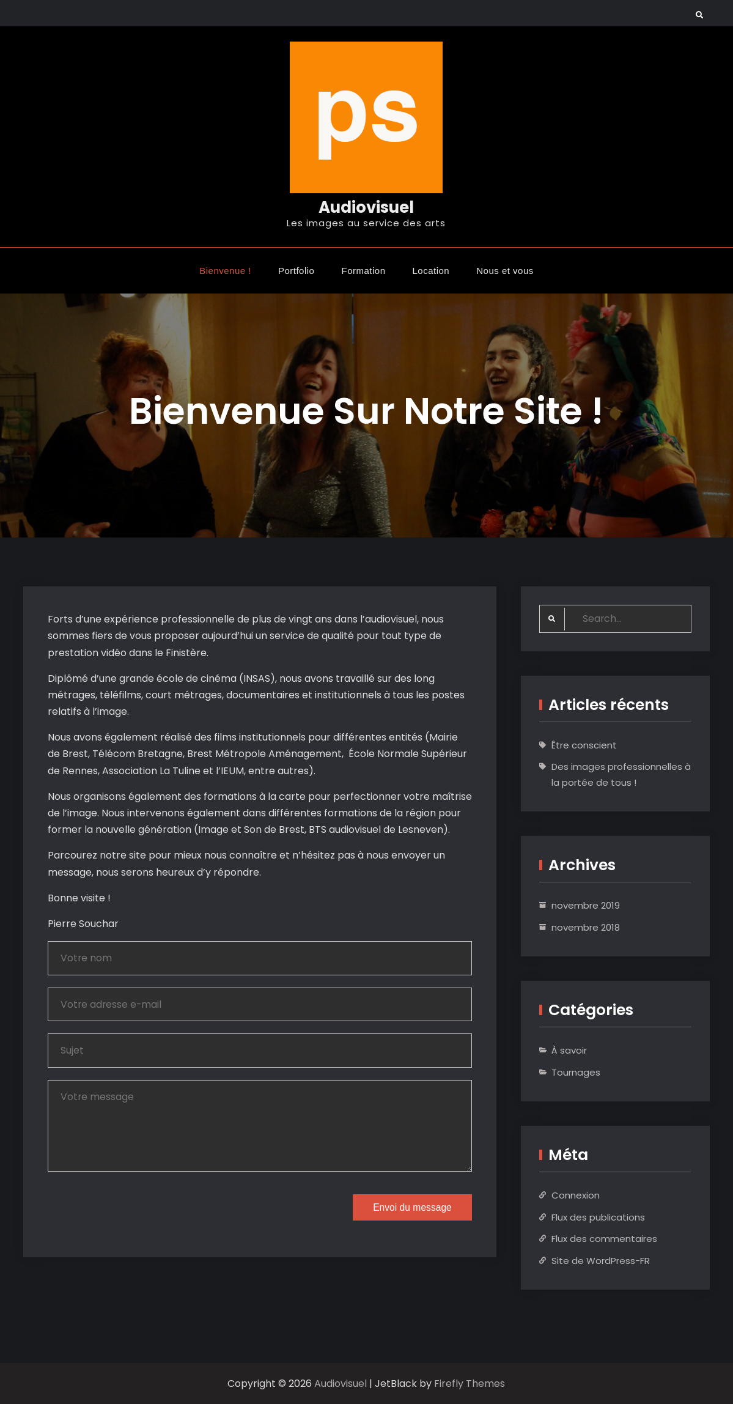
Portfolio (296, 270)
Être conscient (584, 745)
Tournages (575, 1072)
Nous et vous (505, 270)
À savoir (569, 1050)
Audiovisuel (366, 207)
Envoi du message (410, 1210)
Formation (363, 270)
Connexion (575, 1195)
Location (431, 270)
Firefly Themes (469, 1383)
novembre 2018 (585, 927)
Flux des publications (598, 1217)
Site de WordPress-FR (600, 1260)
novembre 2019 (585, 905)
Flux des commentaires (604, 1238)
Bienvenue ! (225, 270)
